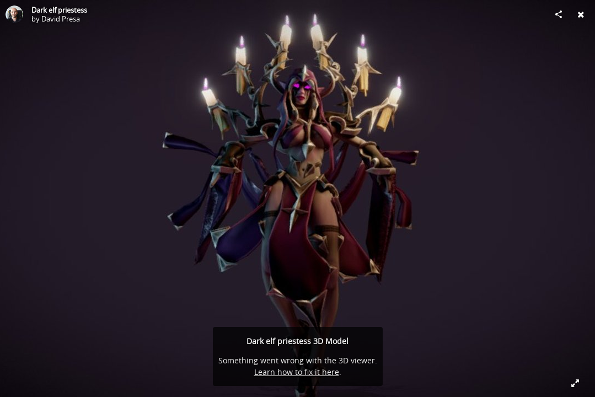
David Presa (60, 19)
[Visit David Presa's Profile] (14, 14)
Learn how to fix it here (296, 372)
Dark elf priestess (59, 10)
